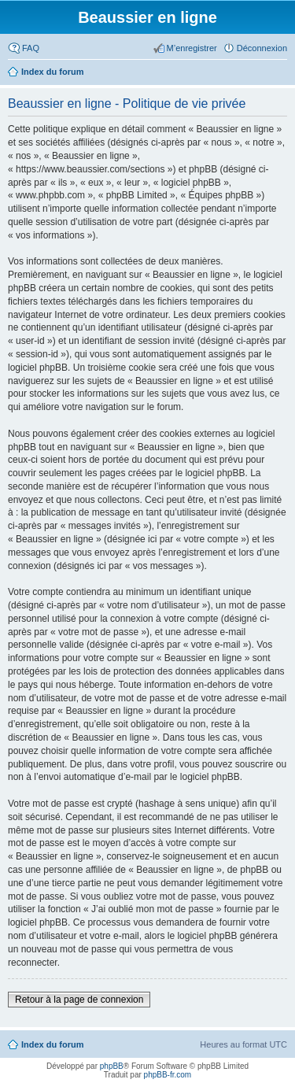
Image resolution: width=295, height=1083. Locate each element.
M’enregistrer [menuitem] (192, 48)
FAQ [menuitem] (30, 48)
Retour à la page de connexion (79, 999)
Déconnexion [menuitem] (262, 48)
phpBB (112, 1066)
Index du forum (52, 1044)
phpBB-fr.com (168, 1074)
